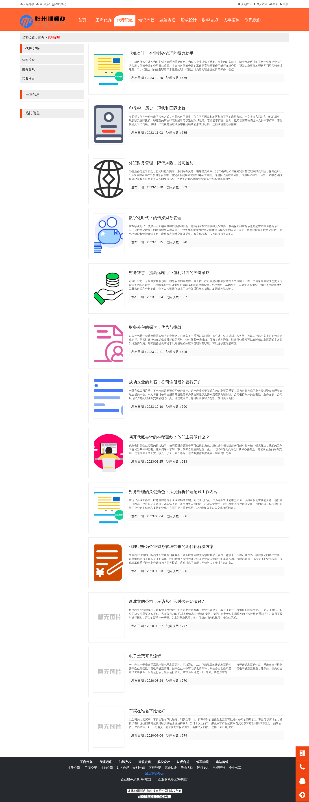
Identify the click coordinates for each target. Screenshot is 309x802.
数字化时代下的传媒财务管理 (155, 218)
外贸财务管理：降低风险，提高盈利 (161, 163)
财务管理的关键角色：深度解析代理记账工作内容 (173, 491)
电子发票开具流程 (145, 656)
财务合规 (28, 69)
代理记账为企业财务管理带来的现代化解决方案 (171, 546)
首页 (41, 37)
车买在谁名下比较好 (147, 711)
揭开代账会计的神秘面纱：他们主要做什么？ (169, 437)
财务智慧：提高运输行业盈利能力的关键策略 (169, 272)
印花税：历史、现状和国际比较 (157, 108)
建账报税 (28, 60)
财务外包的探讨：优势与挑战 (155, 327)
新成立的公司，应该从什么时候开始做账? (166, 601)
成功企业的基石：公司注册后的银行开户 (165, 382)
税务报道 (28, 78)
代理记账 (54, 37)
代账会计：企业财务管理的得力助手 (161, 53)
